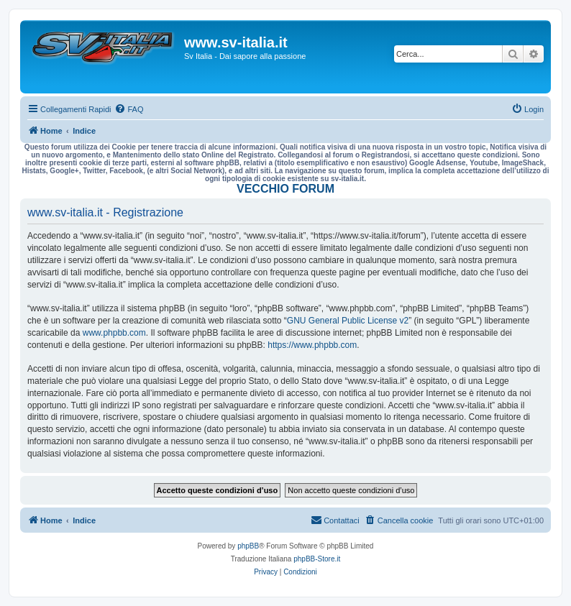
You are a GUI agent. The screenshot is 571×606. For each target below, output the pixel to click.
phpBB (248, 546)
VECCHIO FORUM (285, 189)
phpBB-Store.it (316, 559)
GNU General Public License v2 (347, 321)
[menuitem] (128, 109)
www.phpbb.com (114, 333)
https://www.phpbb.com (312, 345)
